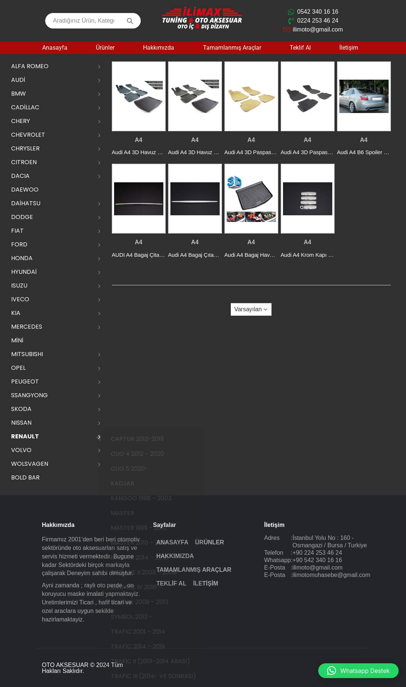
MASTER (132, 513)
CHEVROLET (28, 134)
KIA (15, 313)
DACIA (20, 176)
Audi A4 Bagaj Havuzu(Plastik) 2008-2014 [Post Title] (275, 255)
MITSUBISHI (27, 354)
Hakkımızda (158, 47)
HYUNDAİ (24, 272)
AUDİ (18, 80)
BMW (18, 93)
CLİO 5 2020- (139, 468)
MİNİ (17, 340)
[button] (358, 670)
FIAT (17, 230)
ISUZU (19, 285)
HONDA (22, 258)
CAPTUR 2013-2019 (146, 439)
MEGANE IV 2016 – (146, 587)
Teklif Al (300, 47)
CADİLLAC (25, 107)
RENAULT (25, 436)
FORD (19, 244)
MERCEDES (26, 326)
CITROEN (24, 162)
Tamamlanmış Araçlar (232, 47)
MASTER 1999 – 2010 (148, 528)
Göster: (251, 298)
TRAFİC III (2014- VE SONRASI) (163, 676)
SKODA (21, 409)
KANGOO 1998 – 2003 (150, 498)
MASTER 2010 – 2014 (148, 542)
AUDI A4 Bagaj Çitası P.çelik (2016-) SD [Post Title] (160, 255)
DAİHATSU (25, 203)
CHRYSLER (25, 148)
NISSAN (21, 422)
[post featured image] (138, 96)
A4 (138, 140)
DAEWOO (25, 189)
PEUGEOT (25, 381)
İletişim (348, 47)
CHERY (20, 121)
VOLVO (21, 450)
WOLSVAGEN (29, 463)
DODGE (22, 217)
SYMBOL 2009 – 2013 (149, 602)
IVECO (20, 299)
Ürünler (105, 47)
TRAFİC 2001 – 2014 (147, 631)
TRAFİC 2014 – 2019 (147, 646)
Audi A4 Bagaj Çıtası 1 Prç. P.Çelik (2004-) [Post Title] (219, 255)
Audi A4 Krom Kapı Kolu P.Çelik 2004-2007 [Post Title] (333, 255)
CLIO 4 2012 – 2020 (147, 453)
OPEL (18, 368)
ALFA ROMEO (30, 66)
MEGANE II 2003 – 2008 (153, 572)
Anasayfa (54, 47)
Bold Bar (25, 477)
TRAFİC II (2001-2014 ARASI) (160, 661)
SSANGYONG (29, 395)
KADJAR (132, 483)
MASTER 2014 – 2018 (148, 557)
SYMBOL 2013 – (141, 617)
